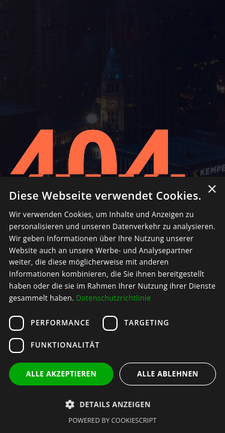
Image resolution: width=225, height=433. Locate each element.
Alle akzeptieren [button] (61, 374)
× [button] (211, 189)
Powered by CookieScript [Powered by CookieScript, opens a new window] (112, 420)
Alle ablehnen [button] (168, 374)
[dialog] (112, 305)
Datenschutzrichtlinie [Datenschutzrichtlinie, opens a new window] (113, 298)
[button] (112, 404)
